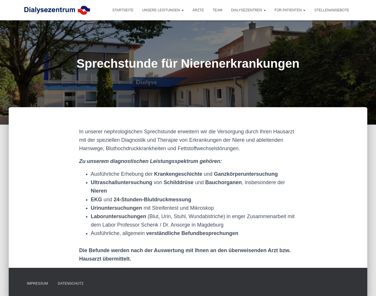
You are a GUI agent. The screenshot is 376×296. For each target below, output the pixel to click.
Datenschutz (70, 283)
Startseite (123, 10)
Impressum (37, 283)
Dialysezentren (248, 10)
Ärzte (198, 10)
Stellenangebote (331, 10)
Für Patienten (290, 10)
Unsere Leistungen (163, 10)
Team (217, 10)
